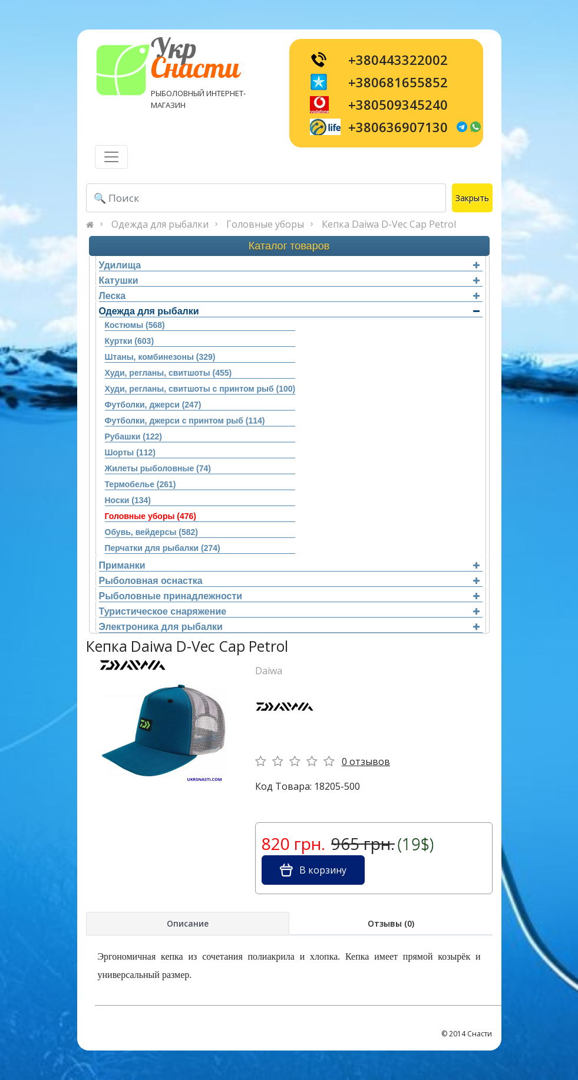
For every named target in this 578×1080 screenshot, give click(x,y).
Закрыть (472, 197)
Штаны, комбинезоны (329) (160, 357)
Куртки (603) (129, 341)
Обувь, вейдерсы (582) (151, 532)
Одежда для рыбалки (160, 224)
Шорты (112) (130, 452)
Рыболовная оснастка (289, 581)
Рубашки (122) (133, 436)
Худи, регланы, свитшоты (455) (168, 372)
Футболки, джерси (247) (153, 404)
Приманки (289, 565)
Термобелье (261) (140, 484)
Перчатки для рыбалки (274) (162, 548)
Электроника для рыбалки (289, 627)
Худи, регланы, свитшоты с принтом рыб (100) (200, 388)
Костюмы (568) (135, 325)
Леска (289, 296)
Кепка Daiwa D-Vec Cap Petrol (389, 224)
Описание (188, 923)
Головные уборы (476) (150, 516)
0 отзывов (366, 761)
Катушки (289, 280)
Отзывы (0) (391, 923)
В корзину (313, 870)
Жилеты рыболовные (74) (158, 468)
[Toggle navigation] (111, 157)
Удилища (289, 265)
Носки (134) (128, 500)
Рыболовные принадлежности (289, 596)
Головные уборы (265, 224)
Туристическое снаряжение (289, 611)
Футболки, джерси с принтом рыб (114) (185, 420)
